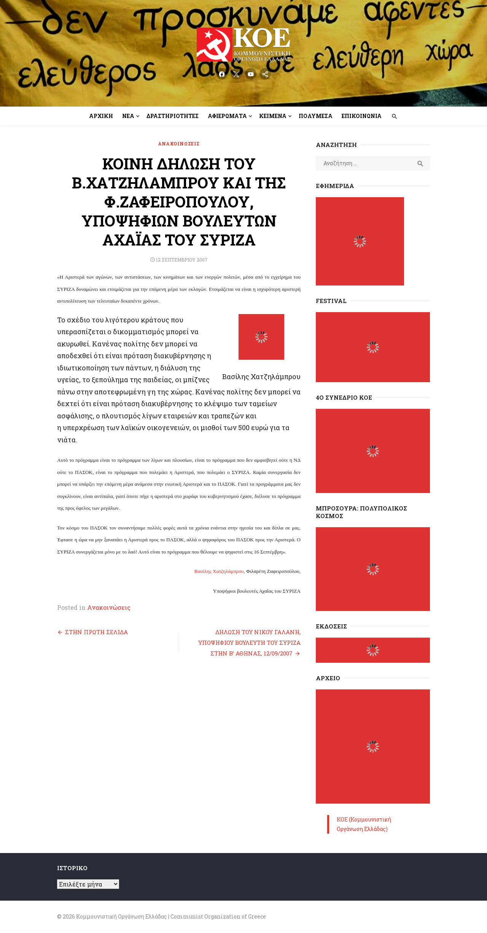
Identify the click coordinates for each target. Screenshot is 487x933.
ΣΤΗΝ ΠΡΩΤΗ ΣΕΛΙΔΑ (96, 632)
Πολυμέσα (316, 116)
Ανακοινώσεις (179, 143)
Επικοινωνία (362, 116)
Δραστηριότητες (172, 116)
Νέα (128, 116)
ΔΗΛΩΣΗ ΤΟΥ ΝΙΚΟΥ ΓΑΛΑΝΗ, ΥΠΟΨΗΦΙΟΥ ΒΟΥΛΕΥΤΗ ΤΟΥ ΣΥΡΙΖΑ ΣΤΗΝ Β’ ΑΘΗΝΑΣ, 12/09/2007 (249, 642)
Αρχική (101, 116)
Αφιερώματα (227, 116)
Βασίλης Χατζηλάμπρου (219, 571)
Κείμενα (272, 116)
